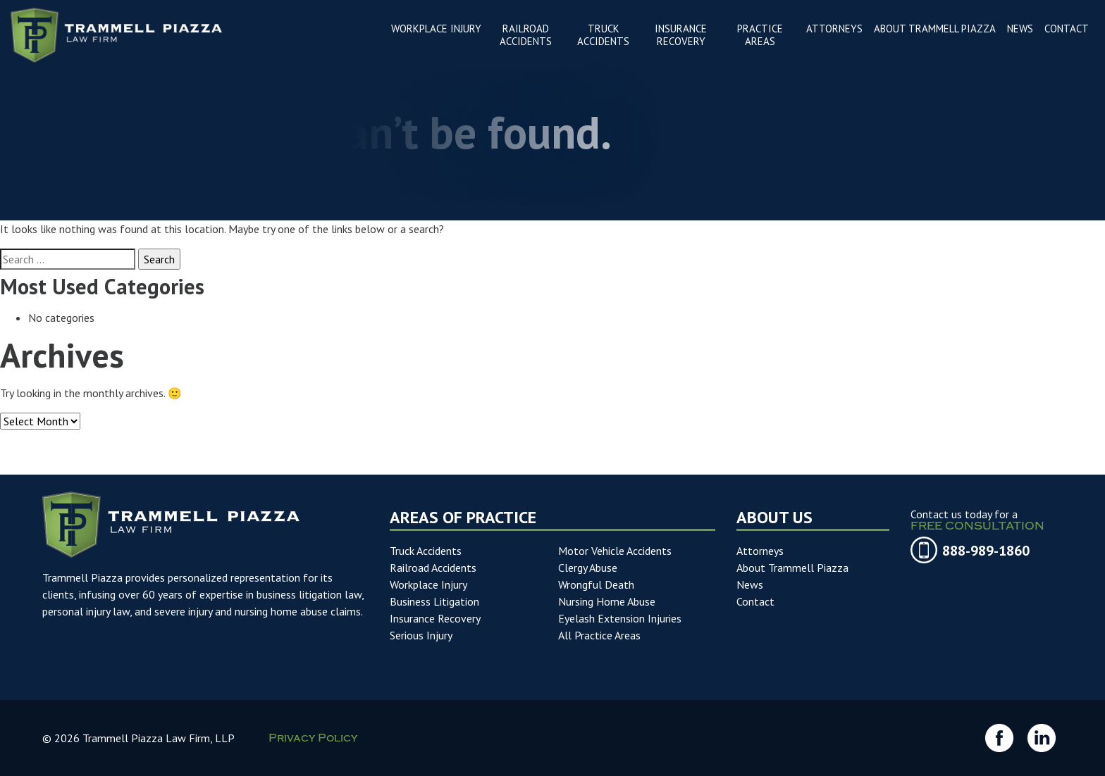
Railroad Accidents (433, 568)
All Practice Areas (599, 635)
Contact (755, 601)
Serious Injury (421, 635)
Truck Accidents (426, 551)
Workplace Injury (428, 584)
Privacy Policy (312, 740)
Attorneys (760, 551)
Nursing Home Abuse (606, 601)
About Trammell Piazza (792, 568)
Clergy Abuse (587, 568)
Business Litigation (434, 601)
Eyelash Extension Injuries (619, 618)
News (749, 584)
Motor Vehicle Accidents (615, 551)
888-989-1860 (986, 551)
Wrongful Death (596, 584)
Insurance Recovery (435, 618)
